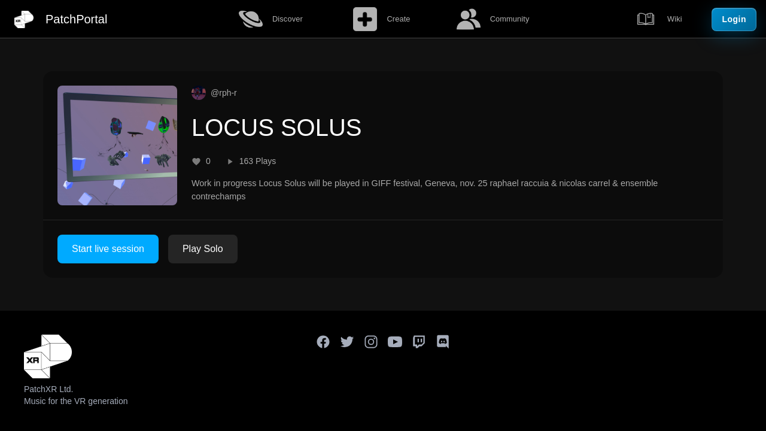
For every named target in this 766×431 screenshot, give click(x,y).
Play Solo (203, 249)
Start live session (108, 249)
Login (734, 19)
